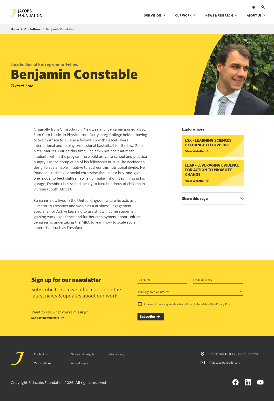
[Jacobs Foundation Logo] (25, 13)
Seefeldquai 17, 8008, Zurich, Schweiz (233, 354)
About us (256, 15)
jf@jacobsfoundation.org (224, 362)
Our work (185, 15)
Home (15, 29)
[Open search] (263, 7)
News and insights (83, 354)
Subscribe (147, 316)
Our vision (155, 15)
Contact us (41, 354)
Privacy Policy (224, 304)
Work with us (42, 363)
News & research (221, 15)
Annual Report (80, 363)
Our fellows (32, 29)
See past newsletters (45, 317)
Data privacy (116, 354)
